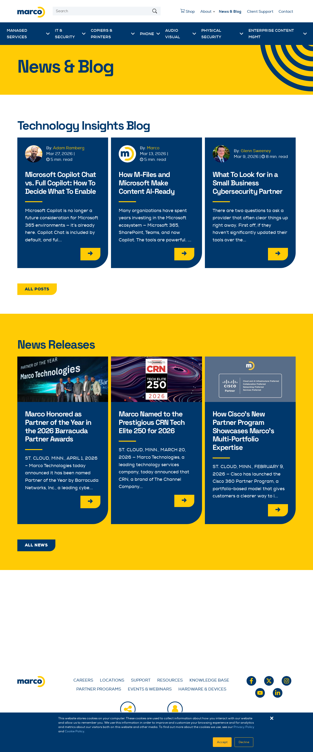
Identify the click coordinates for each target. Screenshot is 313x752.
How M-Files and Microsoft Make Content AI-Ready (148, 182)
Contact (286, 11)
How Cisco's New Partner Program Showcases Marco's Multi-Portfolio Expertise (245, 429)
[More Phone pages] (158, 33)
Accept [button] (222, 742)
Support (140, 679)
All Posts (37, 288)
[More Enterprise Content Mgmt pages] (305, 33)
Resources (170, 679)
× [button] (271, 718)
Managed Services (17, 33)
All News (36, 544)
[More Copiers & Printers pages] (133, 33)
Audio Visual (172, 33)
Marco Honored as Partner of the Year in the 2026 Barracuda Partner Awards (59, 425)
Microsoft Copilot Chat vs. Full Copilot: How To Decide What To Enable (62, 182)
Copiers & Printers (101, 33)
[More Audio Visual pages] (194, 33)
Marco (153, 147)
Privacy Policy (244, 727)
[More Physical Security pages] (241, 33)
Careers (83, 679)
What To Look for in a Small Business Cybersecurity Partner (249, 182)
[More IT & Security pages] (84, 33)
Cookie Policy (74, 731)
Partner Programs (98, 687)
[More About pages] (214, 11)
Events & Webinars (150, 687)
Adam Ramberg (68, 147)
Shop (186, 12)
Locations (112, 679)
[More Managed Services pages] (48, 33)
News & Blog (230, 11)
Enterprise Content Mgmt (271, 33)
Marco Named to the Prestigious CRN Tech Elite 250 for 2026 (153, 421)
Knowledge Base (209, 679)
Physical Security (211, 33)
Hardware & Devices (202, 687)
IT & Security (65, 33)
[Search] (107, 11)
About (205, 11)
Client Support (260, 11)
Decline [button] (244, 742)
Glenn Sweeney (256, 150)
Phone (147, 33)
